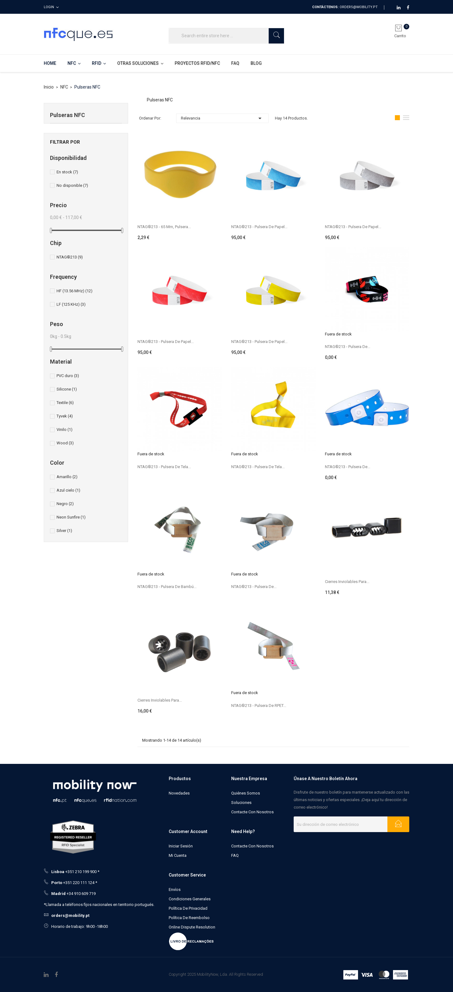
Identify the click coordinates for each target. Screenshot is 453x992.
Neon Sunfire (71, 517)
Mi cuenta (178, 855)
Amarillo (67, 476)
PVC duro (68, 375)
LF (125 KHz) (71, 304)
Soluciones (241, 802)
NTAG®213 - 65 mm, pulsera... (164, 226)
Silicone (67, 389)
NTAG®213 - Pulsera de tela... (164, 466)
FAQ (235, 855)
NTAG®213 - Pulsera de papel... (259, 226)
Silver (64, 530)
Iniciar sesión (181, 846)
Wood (65, 443)
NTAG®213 (70, 257)
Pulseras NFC (67, 115)
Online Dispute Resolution (192, 927)
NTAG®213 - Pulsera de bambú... (167, 586)
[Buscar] (226, 35)
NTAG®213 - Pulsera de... (347, 346)
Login (49, 7)
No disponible (72, 185)
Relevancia (222, 118)
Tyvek (65, 416)
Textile (65, 402)
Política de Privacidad (188, 908)
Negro (65, 503)
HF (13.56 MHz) (74, 291)
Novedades (179, 793)
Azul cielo (68, 490)
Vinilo (64, 429)
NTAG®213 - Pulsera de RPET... (258, 705)
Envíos (175, 889)
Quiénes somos (245, 793)
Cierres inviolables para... (347, 581)
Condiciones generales (190, 899)
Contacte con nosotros (252, 812)
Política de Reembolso (189, 917)
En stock (67, 172)
